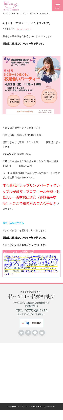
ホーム (5, 13)
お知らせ (15, 13)
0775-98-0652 (14, 268)
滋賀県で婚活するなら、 (31, 294)
